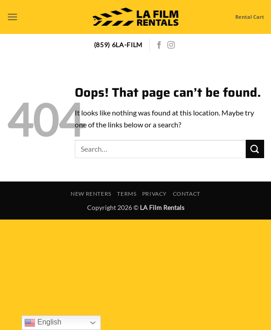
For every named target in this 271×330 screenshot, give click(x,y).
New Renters (91, 193)
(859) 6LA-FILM (118, 45)
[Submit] (255, 149)
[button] (12, 17)
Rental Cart (249, 16)
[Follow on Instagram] (171, 45)
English (42, 322)
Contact (186, 193)
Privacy (154, 193)
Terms (126, 193)
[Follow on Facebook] (159, 45)
